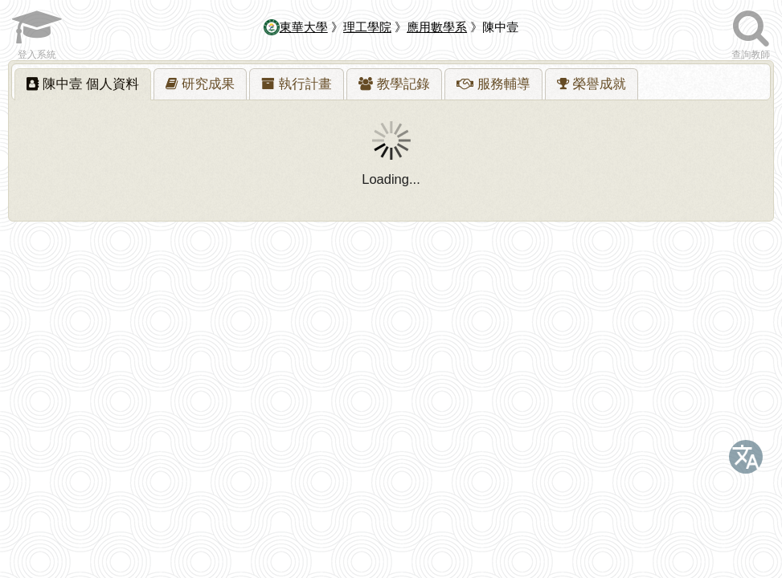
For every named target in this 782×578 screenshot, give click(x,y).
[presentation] (200, 84)
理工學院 (367, 27)
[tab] (82, 84)
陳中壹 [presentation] (83, 83)
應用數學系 (437, 27)
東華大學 (296, 27)
